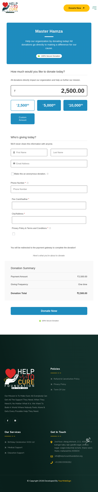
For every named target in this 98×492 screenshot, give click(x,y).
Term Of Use (59, 389)
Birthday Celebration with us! (21, 442)
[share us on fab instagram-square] (15, 421)
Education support (16, 452)
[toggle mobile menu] (94, 8)
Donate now (77, 8)
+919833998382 (61, 462)
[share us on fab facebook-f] (7, 421)
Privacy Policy (60, 384)
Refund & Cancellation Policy (66, 378)
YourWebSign (64, 480)
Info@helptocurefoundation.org (66, 456)
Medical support (15, 447)
